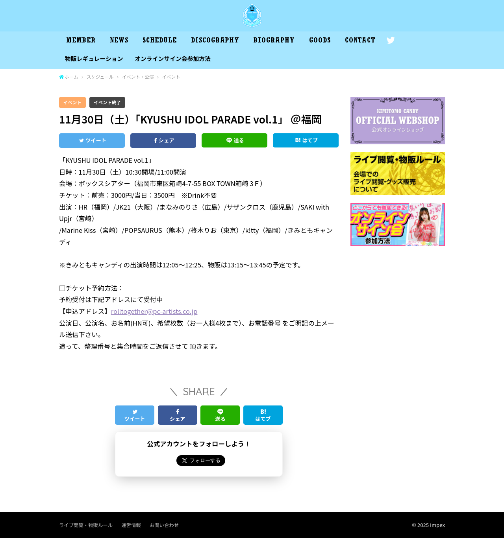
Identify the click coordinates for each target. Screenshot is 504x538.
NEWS (119, 41)
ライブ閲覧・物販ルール (86, 525)
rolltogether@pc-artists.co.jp (154, 311)
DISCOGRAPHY (215, 41)
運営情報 (131, 525)
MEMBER (80, 41)
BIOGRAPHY (274, 41)
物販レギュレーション (94, 58)
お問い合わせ (164, 525)
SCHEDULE (160, 41)
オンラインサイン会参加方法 (173, 58)
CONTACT (360, 41)
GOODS (320, 41)
